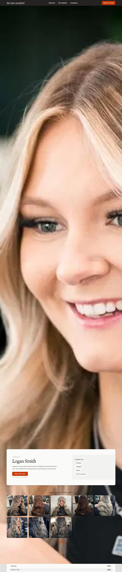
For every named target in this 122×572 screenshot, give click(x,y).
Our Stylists (62, 3)
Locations (74, 3)
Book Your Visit (109, 3)
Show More (61, 542)
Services (52, 3)
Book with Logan (20, 473)
